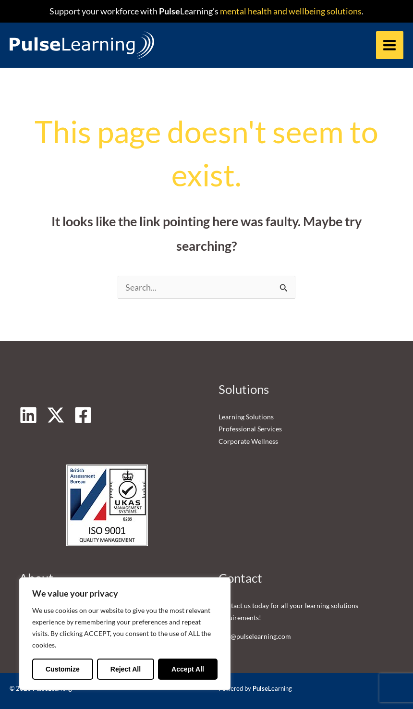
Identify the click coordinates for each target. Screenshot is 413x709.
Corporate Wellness (248, 441)
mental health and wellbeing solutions (290, 11)
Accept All (187, 669)
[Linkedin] (28, 415)
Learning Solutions (246, 417)
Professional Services (250, 429)
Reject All (125, 669)
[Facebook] (83, 415)
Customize (63, 669)
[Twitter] (56, 415)
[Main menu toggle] (389, 45)
